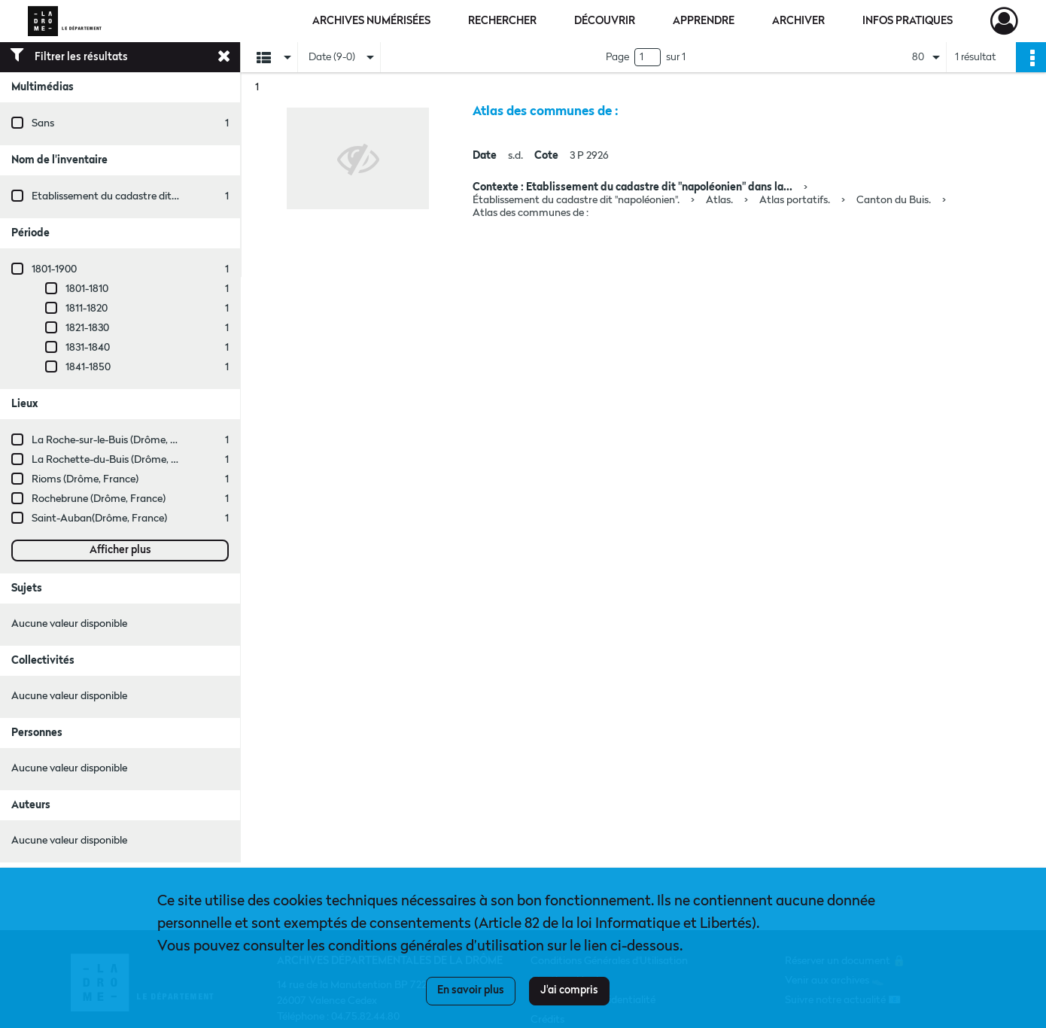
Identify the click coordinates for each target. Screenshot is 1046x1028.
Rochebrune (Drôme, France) (99, 499)
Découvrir (604, 21)
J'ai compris (569, 990)
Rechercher (502, 21)
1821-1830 (87, 328)
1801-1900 (54, 269)
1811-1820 (86, 308)
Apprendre (703, 21)
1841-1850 (88, 367)
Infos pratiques (907, 21)
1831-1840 (87, 347)
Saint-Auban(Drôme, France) (99, 518)
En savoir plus (470, 990)
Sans (43, 123)
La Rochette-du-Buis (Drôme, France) (119, 460)
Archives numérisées (371, 21)
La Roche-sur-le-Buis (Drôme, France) (118, 440)
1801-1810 (86, 289)
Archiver (798, 21)
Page (617, 57)
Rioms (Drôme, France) (85, 479)
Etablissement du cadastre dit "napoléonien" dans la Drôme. (170, 196)
